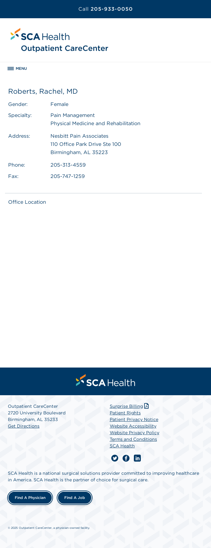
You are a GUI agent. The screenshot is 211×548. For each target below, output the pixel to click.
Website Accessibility (133, 426)
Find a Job (74, 497)
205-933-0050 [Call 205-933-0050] (105, 9)
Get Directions (24, 426)
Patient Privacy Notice (134, 419)
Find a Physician (30, 497)
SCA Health (122, 445)
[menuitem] (106, 380)
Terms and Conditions (133, 439)
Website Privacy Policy (134, 432)
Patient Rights (125, 412)
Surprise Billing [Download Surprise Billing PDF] (130, 406)
